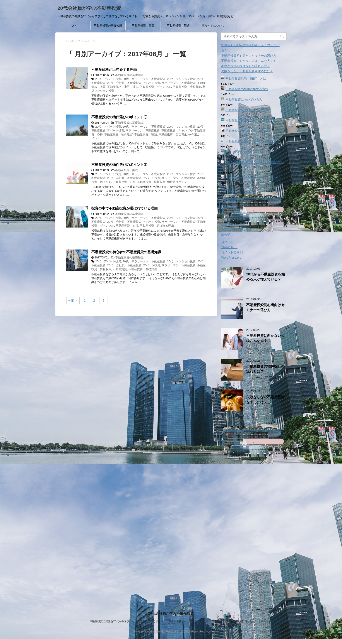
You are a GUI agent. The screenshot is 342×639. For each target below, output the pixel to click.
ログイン (227, 242)
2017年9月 (228, 195)
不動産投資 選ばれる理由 (157, 225)
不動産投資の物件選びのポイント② (119, 117)
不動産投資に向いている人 (244, 99)
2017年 (82, 41)
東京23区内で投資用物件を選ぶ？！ (250, 151)
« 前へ (73, 300)
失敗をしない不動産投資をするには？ (247, 71)
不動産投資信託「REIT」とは (246, 78)
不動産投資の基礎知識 (108, 25)
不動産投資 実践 (143, 25)
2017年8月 (228, 201)
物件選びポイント (178, 182)
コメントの (232, 252)
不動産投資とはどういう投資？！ (248, 110)
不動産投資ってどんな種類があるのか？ (253, 141)
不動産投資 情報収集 (187, 86)
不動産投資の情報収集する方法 (247, 89)
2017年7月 (228, 206)
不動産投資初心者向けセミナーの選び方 (248, 55)
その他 (225, 213)
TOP (73, 25)
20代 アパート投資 (108, 79)
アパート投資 (151, 82)
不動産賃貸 (120, 269)
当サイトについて (213, 25)
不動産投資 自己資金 (173, 134)
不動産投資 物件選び (118, 134)
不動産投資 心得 (124, 182)
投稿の (229, 247)
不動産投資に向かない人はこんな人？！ (248, 60)
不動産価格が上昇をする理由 (114, 69)
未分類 (225, 234)
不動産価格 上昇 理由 (122, 86)
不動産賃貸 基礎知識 (142, 269)
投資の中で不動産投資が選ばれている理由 (124, 208)
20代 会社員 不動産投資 (124, 82)
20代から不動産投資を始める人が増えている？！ (265, 276)
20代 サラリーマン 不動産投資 (144, 79)
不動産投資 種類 (145, 134)
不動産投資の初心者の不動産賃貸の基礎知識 (126, 252)
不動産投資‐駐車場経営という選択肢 (250, 120)
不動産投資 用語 (178, 25)
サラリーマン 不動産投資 (179, 82)
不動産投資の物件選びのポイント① (119, 165)
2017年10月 (229, 190)
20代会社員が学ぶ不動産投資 (89, 8)
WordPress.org (231, 257)
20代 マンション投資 (181, 79)
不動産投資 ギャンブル (155, 86)
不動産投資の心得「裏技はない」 (248, 131)
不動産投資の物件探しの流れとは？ (245, 66)
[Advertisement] (254, 510)
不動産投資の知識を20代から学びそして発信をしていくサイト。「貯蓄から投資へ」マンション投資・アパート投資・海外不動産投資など (171, 621)
